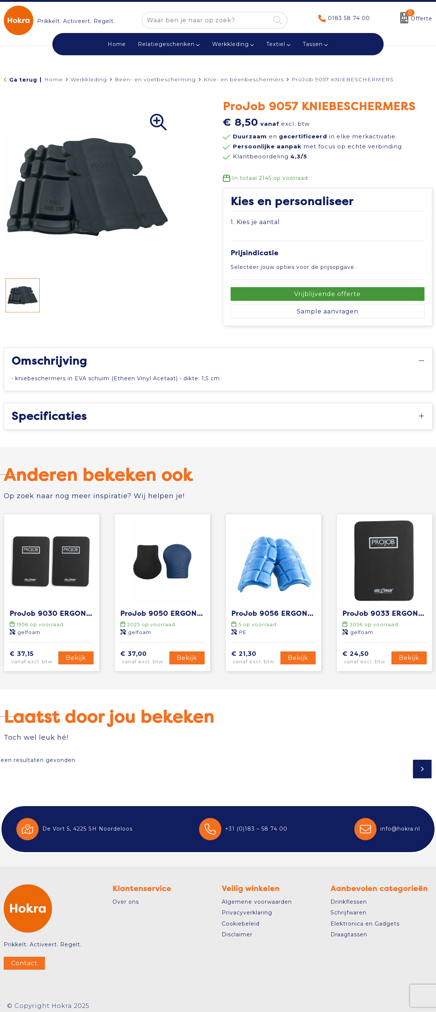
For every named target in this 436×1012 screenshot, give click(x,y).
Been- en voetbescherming (155, 79)
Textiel (275, 44)
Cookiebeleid (241, 923)
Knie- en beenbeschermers (244, 79)
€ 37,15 (33, 658)
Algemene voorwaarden (257, 901)
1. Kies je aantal (255, 222)
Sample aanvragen (327, 311)
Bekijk (76, 657)
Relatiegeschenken (166, 44)
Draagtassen (349, 934)
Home (53, 79)
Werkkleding (230, 44)
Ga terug (23, 79)
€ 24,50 (365, 658)
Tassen (313, 44)
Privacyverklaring (247, 912)
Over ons (126, 901)
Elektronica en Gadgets (365, 923)
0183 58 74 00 (349, 18)
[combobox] (206, 20)
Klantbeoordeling (270, 156)
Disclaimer (237, 934)
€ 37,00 (143, 658)
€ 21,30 (254, 658)
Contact (24, 963)
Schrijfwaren (349, 912)
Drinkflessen (349, 901)
